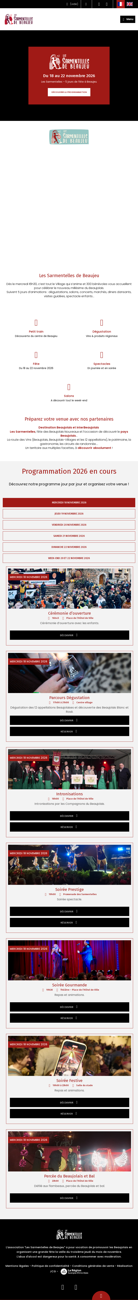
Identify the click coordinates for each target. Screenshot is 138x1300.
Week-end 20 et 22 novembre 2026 (69, 558)
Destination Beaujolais (55, 428)
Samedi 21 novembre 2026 (69, 536)
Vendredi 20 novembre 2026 (69, 524)
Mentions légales (17, 1266)
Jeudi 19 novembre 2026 (69, 513)
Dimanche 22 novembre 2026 (69, 547)
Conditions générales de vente (93, 1266)
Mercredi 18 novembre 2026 (69, 502)
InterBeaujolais (88, 428)
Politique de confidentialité (50, 1266)
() (71, 4)
